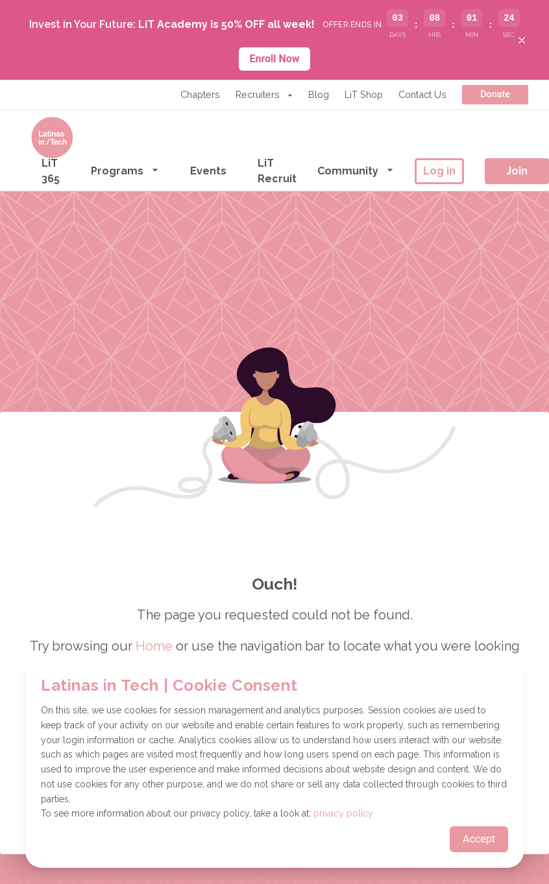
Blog (318, 94)
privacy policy (343, 813)
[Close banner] (522, 40)
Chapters (200, 94)
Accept (479, 839)
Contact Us (422, 94)
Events (208, 171)
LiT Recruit (277, 171)
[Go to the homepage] (52, 137)
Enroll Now (274, 59)
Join (517, 171)
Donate (495, 94)
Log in (439, 171)
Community (355, 170)
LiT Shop (364, 94)
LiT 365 (51, 171)
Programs (125, 170)
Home (154, 646)
